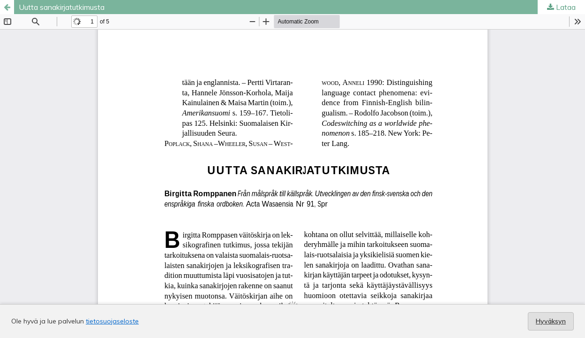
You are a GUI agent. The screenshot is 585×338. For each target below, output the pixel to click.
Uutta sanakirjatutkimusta (62, 7)
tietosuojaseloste (112, 321)
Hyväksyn (551, 321)
